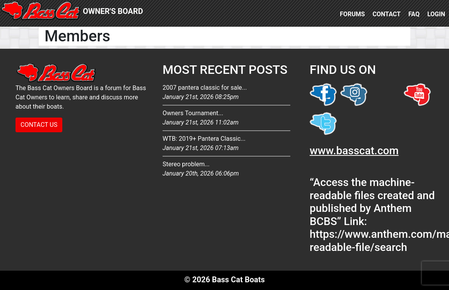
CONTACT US (39, 124)
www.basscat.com (354, 150)
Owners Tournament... (226, 118)
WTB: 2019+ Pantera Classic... (226, 144)
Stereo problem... (226, 169)
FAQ (414, 14)
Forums (352, 14)
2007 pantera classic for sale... (226, 93)
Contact (387, 14)
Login (436, 14)
